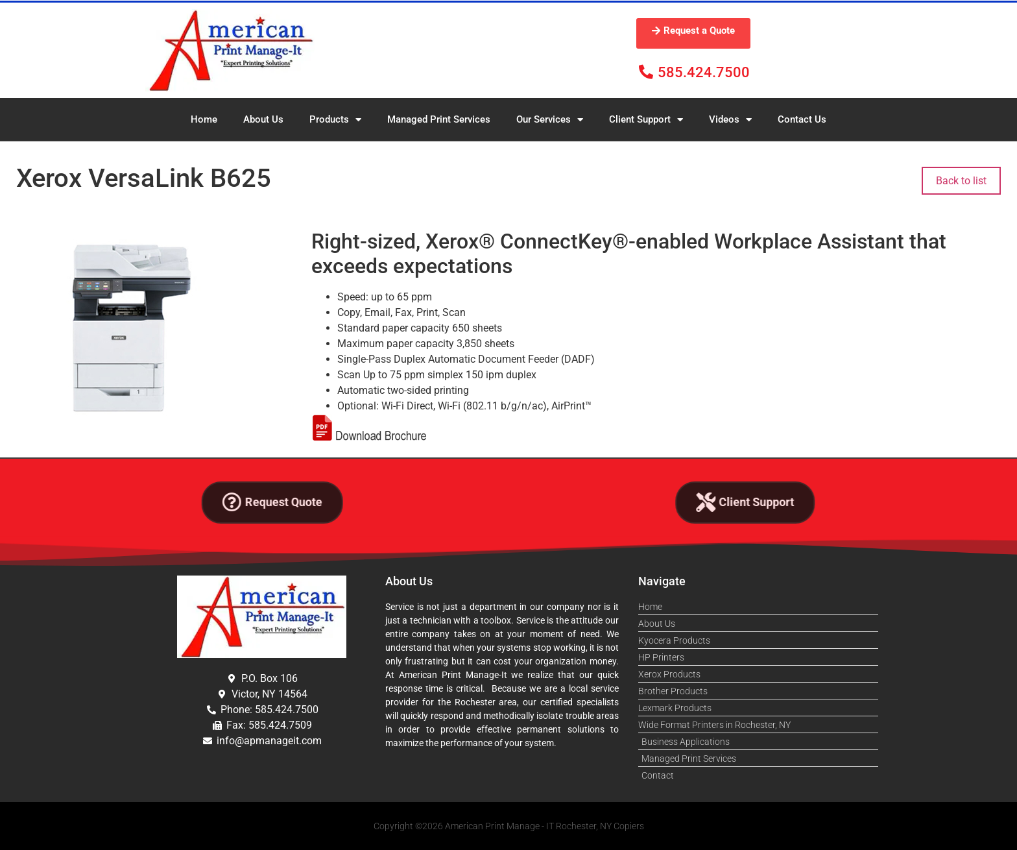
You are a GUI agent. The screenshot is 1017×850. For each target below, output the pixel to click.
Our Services (549, 119)
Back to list (961, 181)
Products (335, 119)
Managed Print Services (438, 119)
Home (204, 119)
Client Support (646, 119)
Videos (730, 119)
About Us (263, 119)
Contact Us (802, 119)
